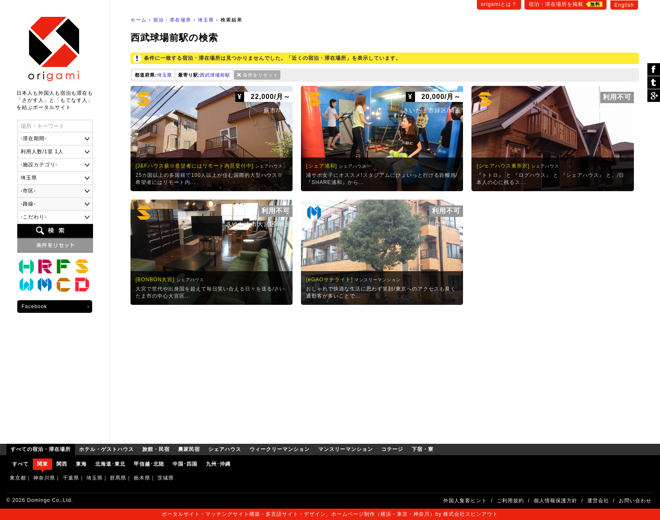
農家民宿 (63, 266)
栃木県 (142, 478)
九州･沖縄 (218, 464)
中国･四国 (185, 464)
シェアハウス (82, 266)
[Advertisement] (384, 372)
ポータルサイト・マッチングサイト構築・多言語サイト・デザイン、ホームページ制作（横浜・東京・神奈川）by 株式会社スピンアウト (330, 514)
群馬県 (118, 478)
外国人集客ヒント (465, 501)
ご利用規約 (510, 501)
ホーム (138, 19)
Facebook (34, 306)
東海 (81, 464)
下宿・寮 (82, 285)
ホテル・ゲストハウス (26, 266)
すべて (20, 464)
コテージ (63, 285)
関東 (42, 464)
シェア (653, 69)
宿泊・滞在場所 (172, 19)
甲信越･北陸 (149, 464)
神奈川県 (44, 478)
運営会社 (598, 501)
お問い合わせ (635, 501)
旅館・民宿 (45, 266)
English (624, 5)
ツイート (653, 82)
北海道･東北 (110, 464)
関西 (61, 464)
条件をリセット (260, 74)
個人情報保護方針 (556, 501)
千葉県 (71, 478)
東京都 (18, 478)
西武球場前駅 (215, 74)
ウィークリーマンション (26, 285)
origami (55, 49)
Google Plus (653, 95)
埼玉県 (206, 19)
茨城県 (165, 478)
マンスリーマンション (45, 285)
